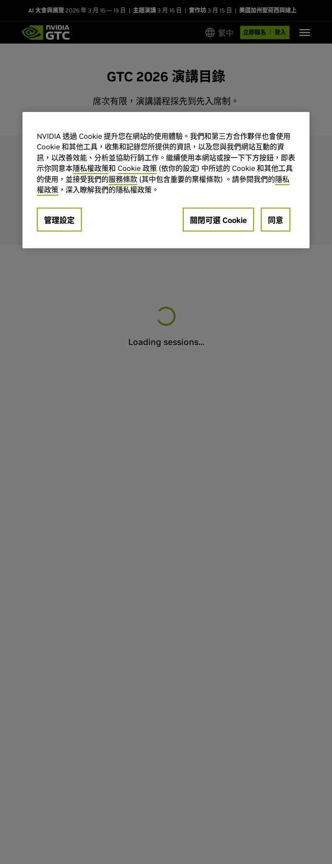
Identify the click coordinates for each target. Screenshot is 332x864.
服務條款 (123, 179)
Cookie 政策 (137, 168)
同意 (275, 220)
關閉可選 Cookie (218, 220)
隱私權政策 (91, 168)
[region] (166, 180)
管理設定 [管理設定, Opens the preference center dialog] (59, 220)
